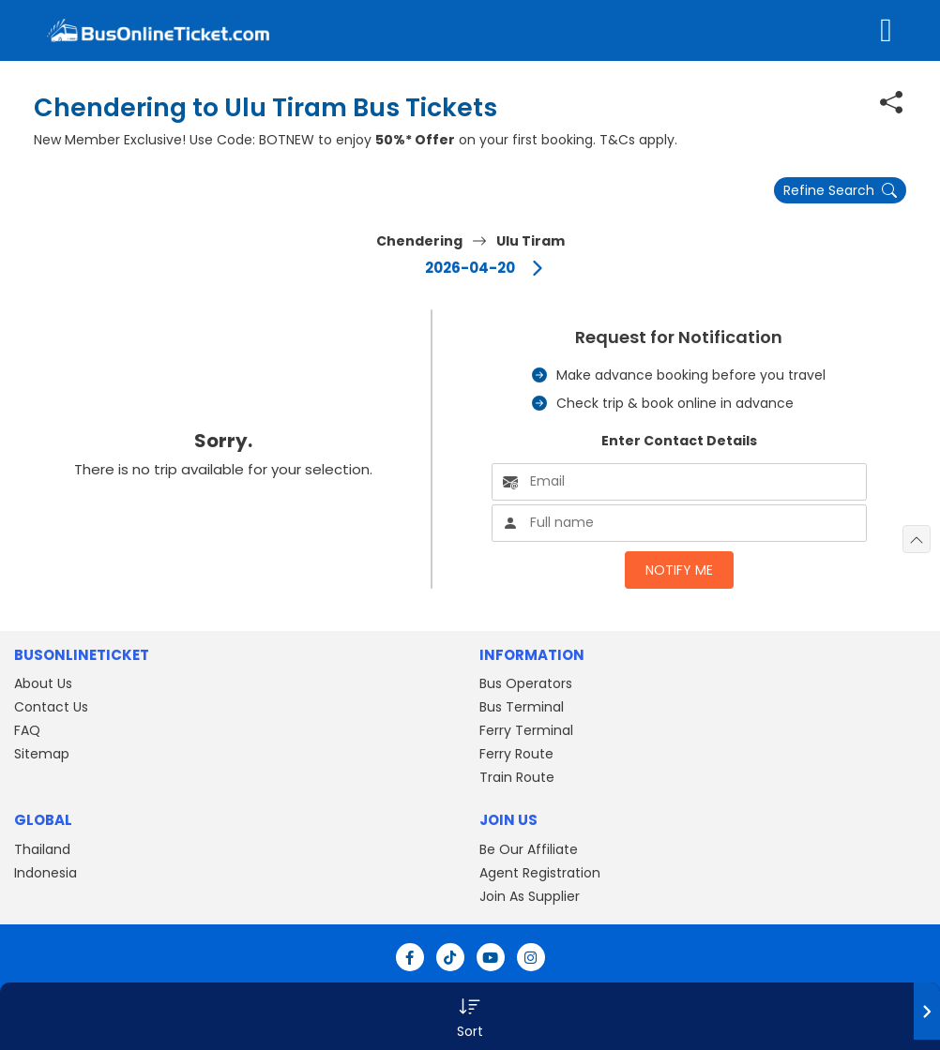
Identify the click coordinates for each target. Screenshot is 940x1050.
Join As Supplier (529, 896)
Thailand (42, 849)
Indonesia (45, 872)
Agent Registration (539, 872)
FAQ (27, 730)
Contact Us (51, 707)
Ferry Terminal (526, 730)
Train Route (516, 777)
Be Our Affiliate (528, 849)
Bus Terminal (521, 707)
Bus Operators (525, 683)
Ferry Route (516, 753)
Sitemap (41, 753)
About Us (43, 683)
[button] (470, 1016)
